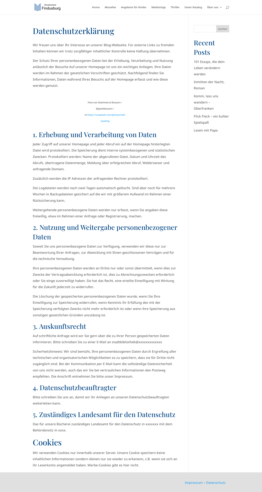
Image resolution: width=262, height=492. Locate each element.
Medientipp (158, 7)
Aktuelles (110, 7)
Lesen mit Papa (206, 130)
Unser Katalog (193, 7)
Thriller (175, 7)
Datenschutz (216, 482)
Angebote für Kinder (133, 7)
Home (96, 7)
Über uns (212, 7)
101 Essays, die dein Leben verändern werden (209, 67)
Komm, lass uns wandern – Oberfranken (206, 102)
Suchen (222, 29)
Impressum (194, 482)
